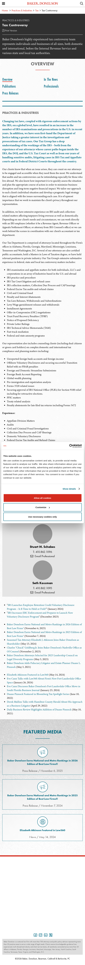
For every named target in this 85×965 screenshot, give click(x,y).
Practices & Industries (22, 10)
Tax (37, 10)
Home (5, 10)
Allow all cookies (42, 498)
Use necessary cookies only (42, 516)
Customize (42, 507)
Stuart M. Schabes (42, 547)
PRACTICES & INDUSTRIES (20, 113)
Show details (69, 489)
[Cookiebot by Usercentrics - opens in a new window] (69, 446)
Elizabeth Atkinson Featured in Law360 (27, 674)
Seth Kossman (42, 583)
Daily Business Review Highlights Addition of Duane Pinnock (39, 709)
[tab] (8, 79)
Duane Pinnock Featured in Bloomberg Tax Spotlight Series (38, 694)
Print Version (9, 30)
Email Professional (42, 556)
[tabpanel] (42, 361)
